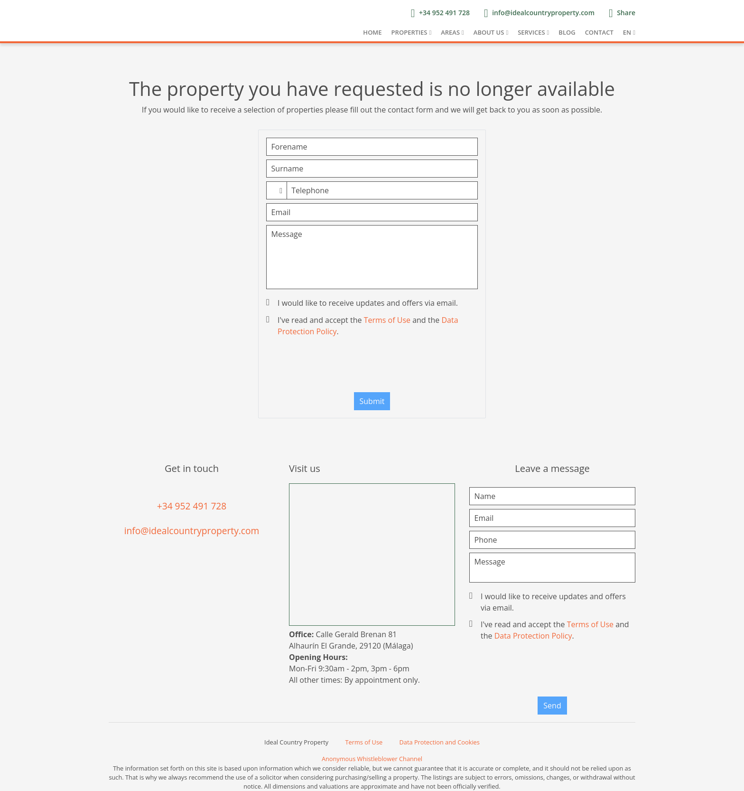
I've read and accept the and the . (363, 326)
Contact (599, 32)
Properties (409, 32)
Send (552, 705)
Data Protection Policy (533, 636)
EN (627, 32)
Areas (450, 32)
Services (531, 32)
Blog (566, 32)
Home (372, 32)
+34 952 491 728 (192, 505)
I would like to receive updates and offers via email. (363, 303)
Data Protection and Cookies (440, 742)
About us (489, 32)
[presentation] (372, 366)
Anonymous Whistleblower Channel (372, 758)
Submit (372, 401)
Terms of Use (387, 320)
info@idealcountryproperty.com (192, 530)
